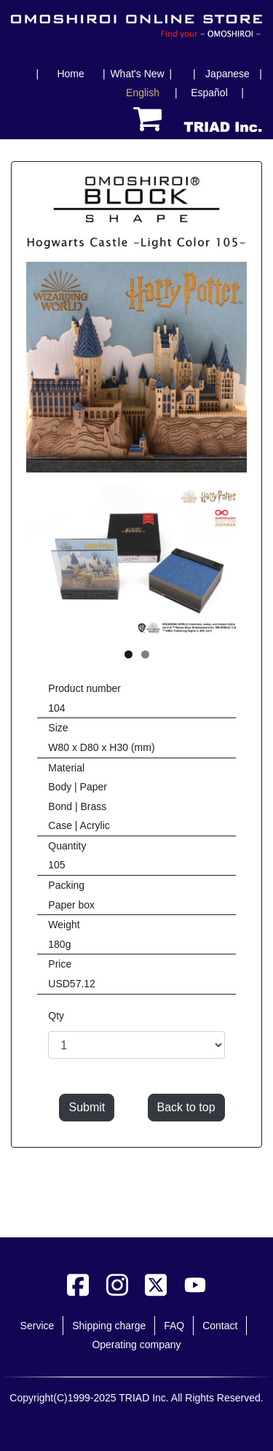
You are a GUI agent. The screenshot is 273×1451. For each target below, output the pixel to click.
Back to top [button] (186, 1107)
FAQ (174, 1325)
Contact (219, 1325)
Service (37, 1325)
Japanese (227, 73)
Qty (56, 1016)
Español (209, 92)
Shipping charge (109, 1325)
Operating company (136, 1344)
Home (70, 73)
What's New (137, 73)
